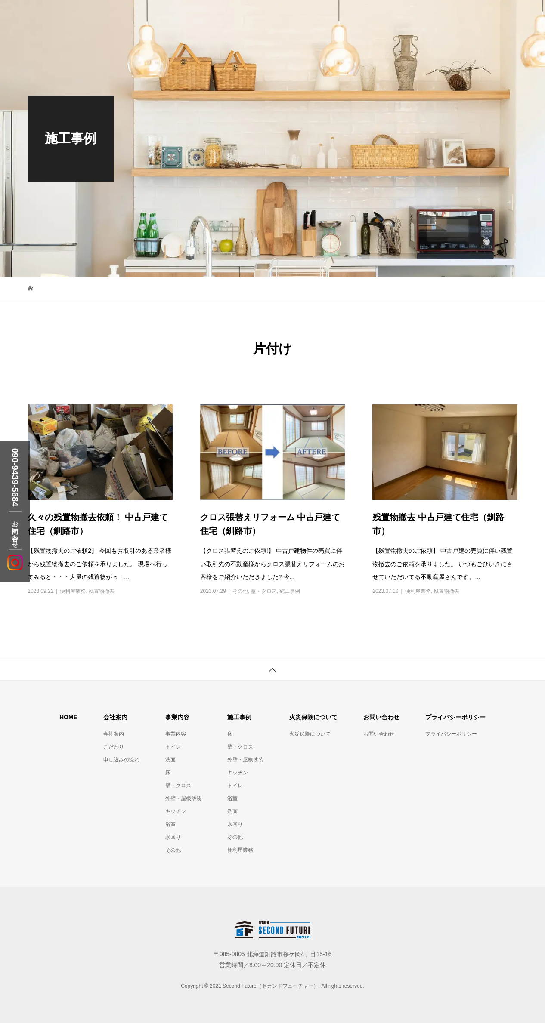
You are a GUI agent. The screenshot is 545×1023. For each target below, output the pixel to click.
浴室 (170, 824)
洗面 (170, 760)
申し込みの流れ (121, 760)
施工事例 (289, 591)
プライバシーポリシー (451, 734)
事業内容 (175, 734)
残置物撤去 (102, 591)
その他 (240, 591)
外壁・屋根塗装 (183, 798)
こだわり (113, 747)
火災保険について (310, 734)
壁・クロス (264, 591)
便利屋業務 (73, 591)
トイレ (173, 747)
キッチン (175, 811)
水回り (173, 837)
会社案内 (113, 734)
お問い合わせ (378, 734)
